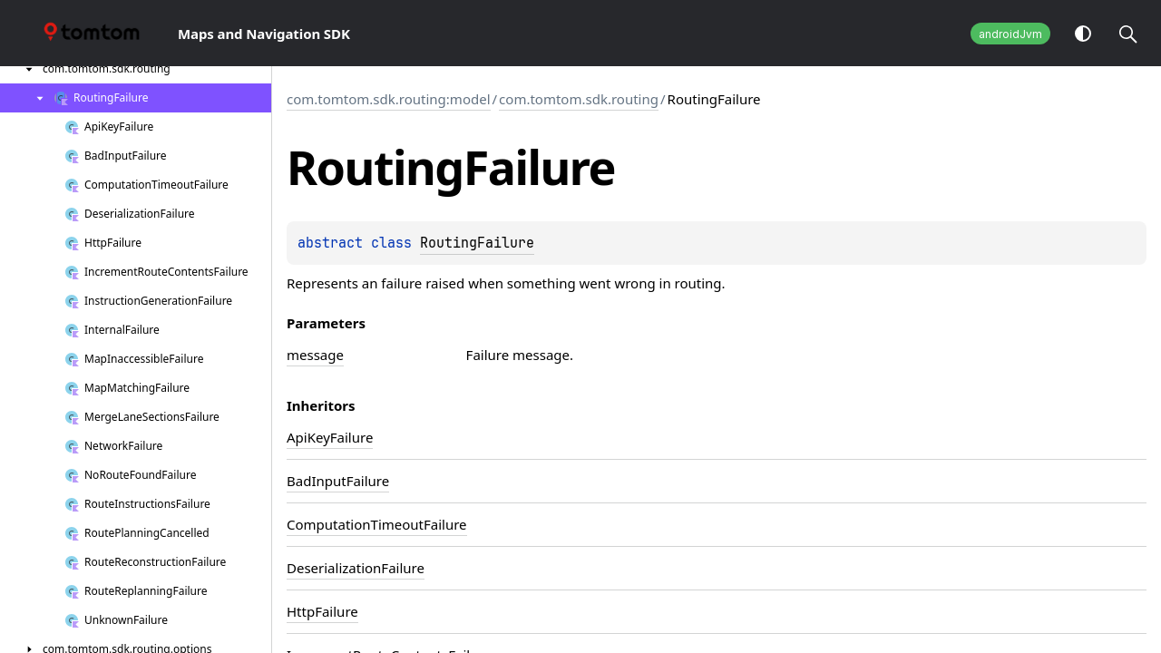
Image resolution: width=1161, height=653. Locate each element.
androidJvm (1010, 34)
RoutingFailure (477, 243)
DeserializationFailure (355, 568)
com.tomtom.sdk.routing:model (389, 99)
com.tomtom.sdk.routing (579, 99)
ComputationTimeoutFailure (377, 524)
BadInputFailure (338, 481)
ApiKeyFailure (330, 437)
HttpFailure (322, 611)
